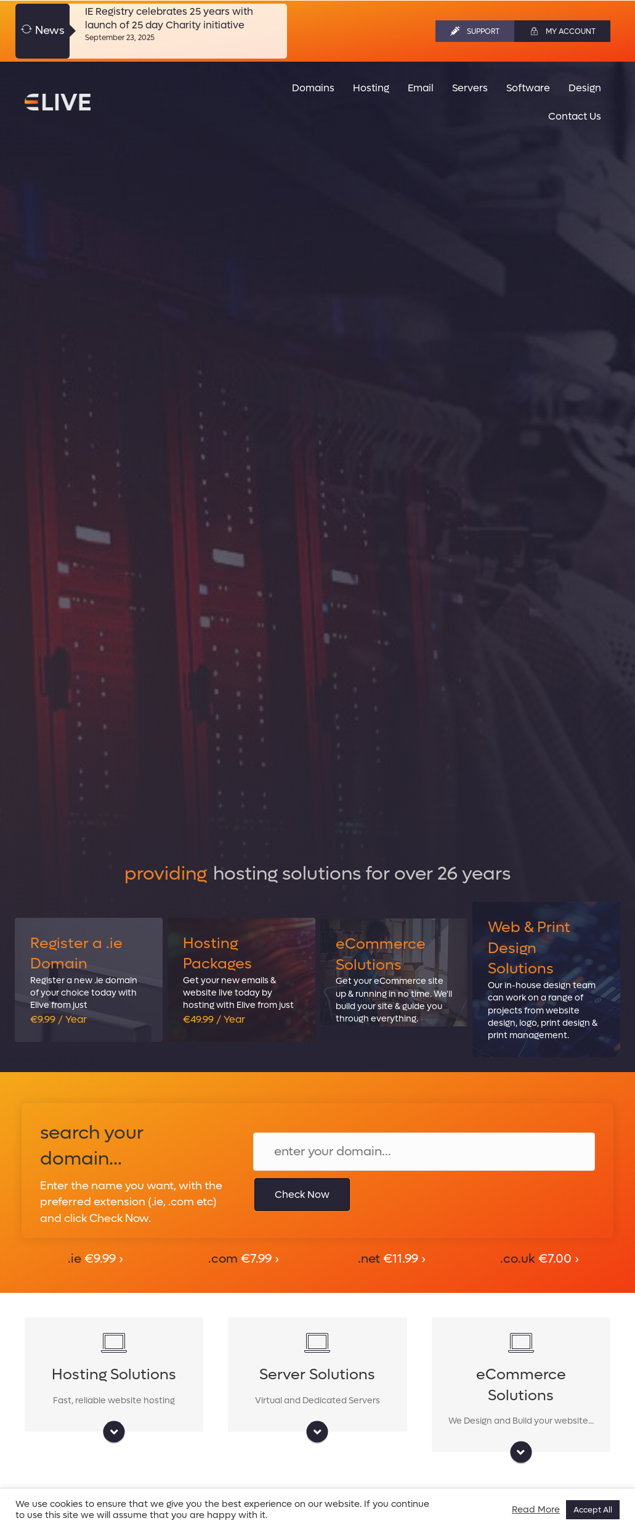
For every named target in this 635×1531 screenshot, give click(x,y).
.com (243, 1259)
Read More (536, 1510)
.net (392, 1259)
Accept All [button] (592, 1509)
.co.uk (539, 1259)
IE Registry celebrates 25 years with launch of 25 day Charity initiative (169, 18)
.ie (95, 1259)
